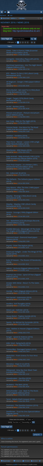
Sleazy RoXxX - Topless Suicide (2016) (21, 316)
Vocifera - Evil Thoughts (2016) (18, 304)
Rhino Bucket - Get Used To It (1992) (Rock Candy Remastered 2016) (23, 91)
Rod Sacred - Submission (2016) (18, 297)
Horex (15, 54)
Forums (5, 12)
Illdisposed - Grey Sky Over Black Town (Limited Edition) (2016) (21, 371)
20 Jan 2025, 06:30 (23, 108)
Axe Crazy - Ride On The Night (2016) (21, 121)
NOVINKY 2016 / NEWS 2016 (15, 22)
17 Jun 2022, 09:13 (23, 305)
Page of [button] (15, 42)
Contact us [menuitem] (18, 461)
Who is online (7, 438)
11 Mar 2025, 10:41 (23, 94)
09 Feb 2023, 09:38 (23, 208)
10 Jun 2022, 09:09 (23, 312)
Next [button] (34, 42)
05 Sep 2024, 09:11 (23, 123)
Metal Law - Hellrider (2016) (17, 310)
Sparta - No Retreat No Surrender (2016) (22, 322)
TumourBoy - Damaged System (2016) (21, 349)
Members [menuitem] (35, 461)
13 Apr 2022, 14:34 (23, 407)
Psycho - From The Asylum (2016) (19, 245)
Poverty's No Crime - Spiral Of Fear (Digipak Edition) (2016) (23, 276)
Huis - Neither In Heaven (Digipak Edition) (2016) (22, 330)
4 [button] (25, 42)
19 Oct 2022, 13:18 (23, 233)
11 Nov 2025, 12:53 (23, 77)
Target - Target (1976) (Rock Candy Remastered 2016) (20, 99)
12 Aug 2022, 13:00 (23, 241)
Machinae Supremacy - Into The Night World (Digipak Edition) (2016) (24, 66)
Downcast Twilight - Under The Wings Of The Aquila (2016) (24, 253)
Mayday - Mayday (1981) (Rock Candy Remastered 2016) (21, 205)
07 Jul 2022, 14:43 (23, 270)
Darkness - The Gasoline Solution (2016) (22, 405)
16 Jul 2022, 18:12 (23, 264)
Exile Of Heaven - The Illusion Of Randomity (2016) (23, 261)
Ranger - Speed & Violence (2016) (19, 337)
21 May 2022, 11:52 (24, 339)
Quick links (2, 12)
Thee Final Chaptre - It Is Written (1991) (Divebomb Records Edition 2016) (21, 166)
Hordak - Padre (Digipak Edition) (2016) (21, 291)
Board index (6, 461)
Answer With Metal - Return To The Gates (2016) (22, 284)
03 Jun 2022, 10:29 (23, 318)
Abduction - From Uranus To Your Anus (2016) (22, 356)
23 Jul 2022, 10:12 (23, 255)
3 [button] (22, 42)
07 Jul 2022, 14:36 (23, 278)
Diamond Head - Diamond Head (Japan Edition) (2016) (21, 238)
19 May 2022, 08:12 (24, 345)
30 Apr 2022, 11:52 (23, 374)
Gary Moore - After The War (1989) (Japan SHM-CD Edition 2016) (22, 188)
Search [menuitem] (41, 19)
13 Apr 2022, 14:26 (23, 415)
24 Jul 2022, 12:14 (23, 247)
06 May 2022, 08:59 (24, 366)
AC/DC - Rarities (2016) (15, 107)
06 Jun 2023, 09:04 (23, 183)
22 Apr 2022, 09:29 (23, 386)
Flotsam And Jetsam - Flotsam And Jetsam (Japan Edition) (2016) (22, 114)
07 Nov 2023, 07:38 (23, 175)
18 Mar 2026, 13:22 (23, 61)
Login (10, 15)
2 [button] (20, 42)
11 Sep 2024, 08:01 (23, 117)
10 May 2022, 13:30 (24, 359)
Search (4, 15)
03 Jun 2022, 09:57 (23, 324)
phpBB (15, 464)
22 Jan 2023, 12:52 (23, 216)
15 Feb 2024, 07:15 (23, 137)
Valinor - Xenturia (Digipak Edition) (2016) (22, 268)
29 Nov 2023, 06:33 (23, 152)
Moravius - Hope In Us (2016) (17, 364)
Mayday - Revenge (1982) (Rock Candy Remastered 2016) (21, 197)
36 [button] (32, 42)
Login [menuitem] (42, 12)
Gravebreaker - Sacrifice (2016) (18, 378)
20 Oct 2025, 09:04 (23, 85)
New (6, 39)
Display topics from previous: (21, 419)
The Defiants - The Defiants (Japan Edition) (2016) (23, 180)
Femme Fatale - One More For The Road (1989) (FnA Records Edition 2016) (22, 128)
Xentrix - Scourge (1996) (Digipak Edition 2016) (22, 213)
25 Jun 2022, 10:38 (23, 293)
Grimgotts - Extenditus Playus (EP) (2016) (22, 59)
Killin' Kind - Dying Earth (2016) (18, 343)
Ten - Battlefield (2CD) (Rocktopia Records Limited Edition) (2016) (22, 222)
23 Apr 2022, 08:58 (23, 380)
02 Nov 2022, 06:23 (23, 224)
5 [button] (27, 42)
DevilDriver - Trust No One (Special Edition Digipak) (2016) (23, 412)
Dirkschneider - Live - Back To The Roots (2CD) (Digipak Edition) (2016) (22, 392)
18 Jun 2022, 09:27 (23, 299)
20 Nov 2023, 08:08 (23, 168)
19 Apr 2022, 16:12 (23, 395)
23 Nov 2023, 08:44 (23, 160)
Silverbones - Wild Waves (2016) (19, 150)
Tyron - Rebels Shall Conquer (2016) (20, 399)
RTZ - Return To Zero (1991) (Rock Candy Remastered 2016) (22, 74)
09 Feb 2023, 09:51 (23, 200)
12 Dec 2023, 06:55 (23, 146)
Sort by (14, 422)
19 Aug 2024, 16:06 (23, 131)
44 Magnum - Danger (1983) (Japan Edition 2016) (23, 83)
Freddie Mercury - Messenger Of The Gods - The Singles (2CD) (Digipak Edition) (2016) (23, 230)
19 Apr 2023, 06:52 (23, 191)
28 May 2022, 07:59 (24, 332)
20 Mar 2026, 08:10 (23, 54)
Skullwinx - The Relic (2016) (17, 385)
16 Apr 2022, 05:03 (23, 401)
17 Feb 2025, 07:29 (23, 102)
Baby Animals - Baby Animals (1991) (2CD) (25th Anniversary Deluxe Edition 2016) (23, 157)
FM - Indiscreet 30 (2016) (16, 173)
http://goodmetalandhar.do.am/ (26, 31)
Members (9, 12)
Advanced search (35, 38)
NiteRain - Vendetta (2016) (16, 136)
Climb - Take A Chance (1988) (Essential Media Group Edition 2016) (21, 51)
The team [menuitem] (27, 461)
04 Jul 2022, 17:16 (23, 287)
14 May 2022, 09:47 (24, 351)
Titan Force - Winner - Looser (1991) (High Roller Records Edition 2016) (22, 143)
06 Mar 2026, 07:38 (23, 69)
